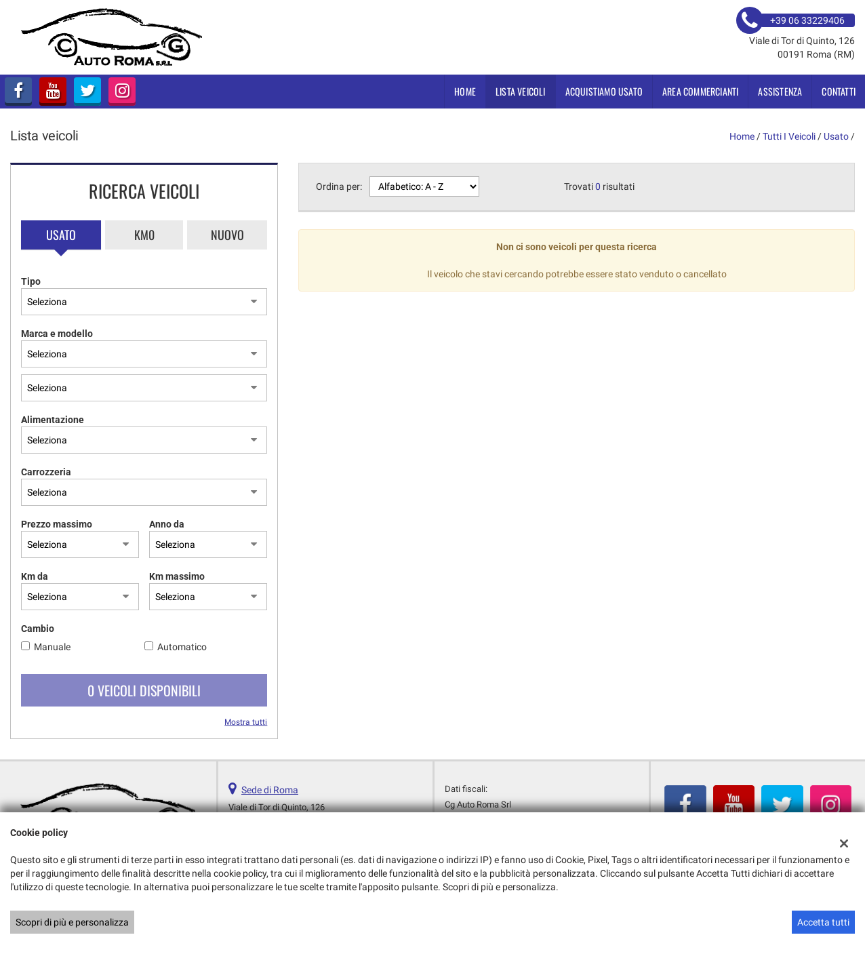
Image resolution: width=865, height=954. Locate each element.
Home (465, 91)
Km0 (144, 234)
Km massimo (177, 576)
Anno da (166, 524)
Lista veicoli (521, 91)
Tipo (31, 281)
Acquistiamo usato (604, 91)
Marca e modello (57, 333)
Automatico (182, 646)
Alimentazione (52, 419)
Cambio (37, 628)
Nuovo (227, 234)
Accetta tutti (823, 922)
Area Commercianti (700, 91)
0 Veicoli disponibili (144, 690)
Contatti (839, 91)
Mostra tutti (245, 722)
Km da (34, 576)
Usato (61, 234)
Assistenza (780, 91)
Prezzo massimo (56, 524)
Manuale (52, 646)
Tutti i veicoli (789, 136)
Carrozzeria (46, 471)
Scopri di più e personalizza (72, 922)
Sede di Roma (269, 789)
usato (836, 136)
